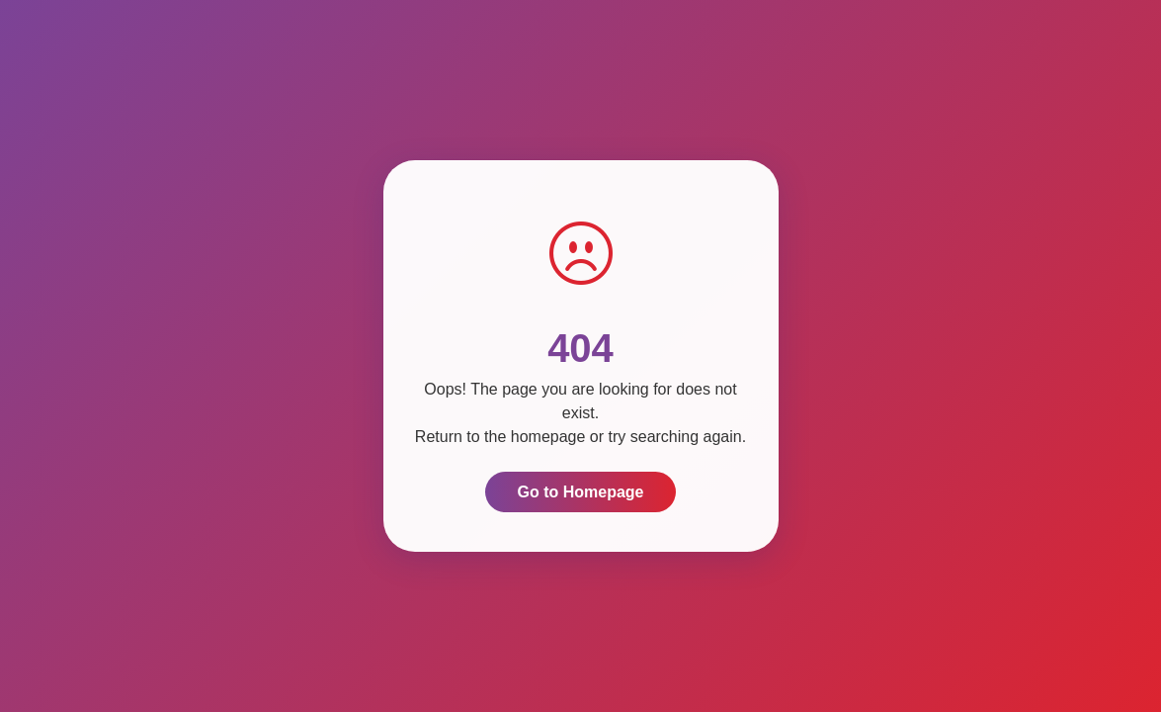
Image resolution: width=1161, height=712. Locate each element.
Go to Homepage (580, 492)
